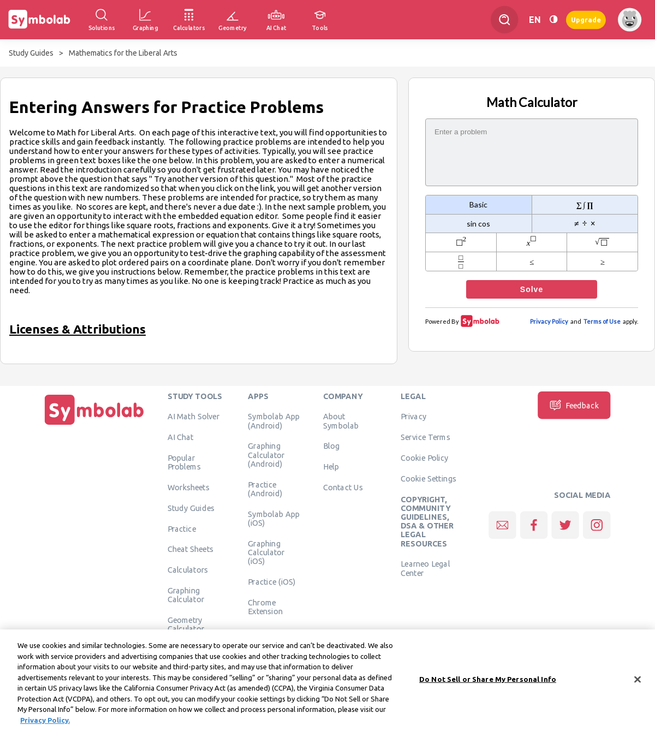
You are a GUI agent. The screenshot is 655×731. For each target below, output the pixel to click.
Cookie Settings (428, 478)
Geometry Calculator (186, 624)
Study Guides (31, 53)
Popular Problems (184, 462)
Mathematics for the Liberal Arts (123, 53)
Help (331, 466)
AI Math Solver (193, 416)
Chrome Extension (265, 606)
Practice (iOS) (271, 581)
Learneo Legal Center (425, 568)
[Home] (94, 424)
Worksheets (189, 487)
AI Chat (181, 436)
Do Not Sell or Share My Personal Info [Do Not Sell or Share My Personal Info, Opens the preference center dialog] (487, 683)
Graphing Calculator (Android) (266, 454)
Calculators (188, 569)
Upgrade (586, 19)
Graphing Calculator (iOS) (266, 552)
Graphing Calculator (186, 594)
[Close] (638, 683)
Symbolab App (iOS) (274, 518)
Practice (182, 528)
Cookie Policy (424, 457)
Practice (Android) (265, 488)
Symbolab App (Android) (274, 420)
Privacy (413, 416)
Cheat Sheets (191, 548)
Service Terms (425, 436)
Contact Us (343, 487)
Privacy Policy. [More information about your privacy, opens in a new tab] (45, 724)
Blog (331, 445)
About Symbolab (341, 420)
